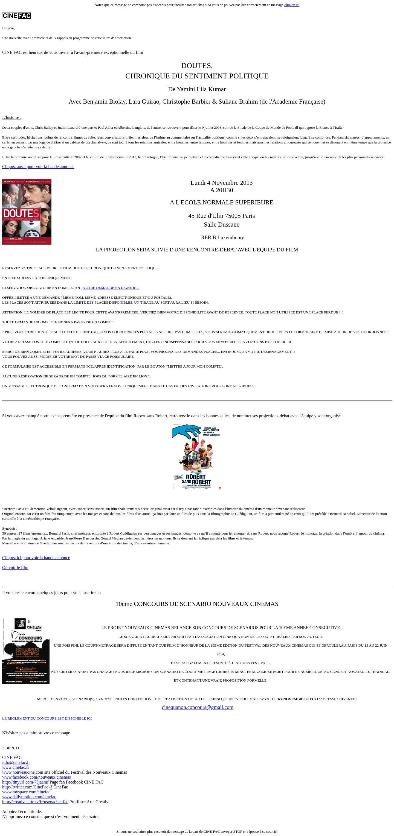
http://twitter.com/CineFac (25, 787)
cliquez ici (291, 5)
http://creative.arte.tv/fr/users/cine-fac (35, 801)
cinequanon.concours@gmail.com (198, 707)
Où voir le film (15, 567)
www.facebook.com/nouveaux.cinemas (36, 777)
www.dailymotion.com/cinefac (29, 796)
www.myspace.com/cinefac (26, 792)
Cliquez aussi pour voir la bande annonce (38, 166)
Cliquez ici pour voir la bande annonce (36, 557)
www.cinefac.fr (15, 767)
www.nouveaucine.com (22, 772)
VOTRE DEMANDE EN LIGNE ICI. (110, 288)
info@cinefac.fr (16, 762)
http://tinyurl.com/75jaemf (26, 782)
